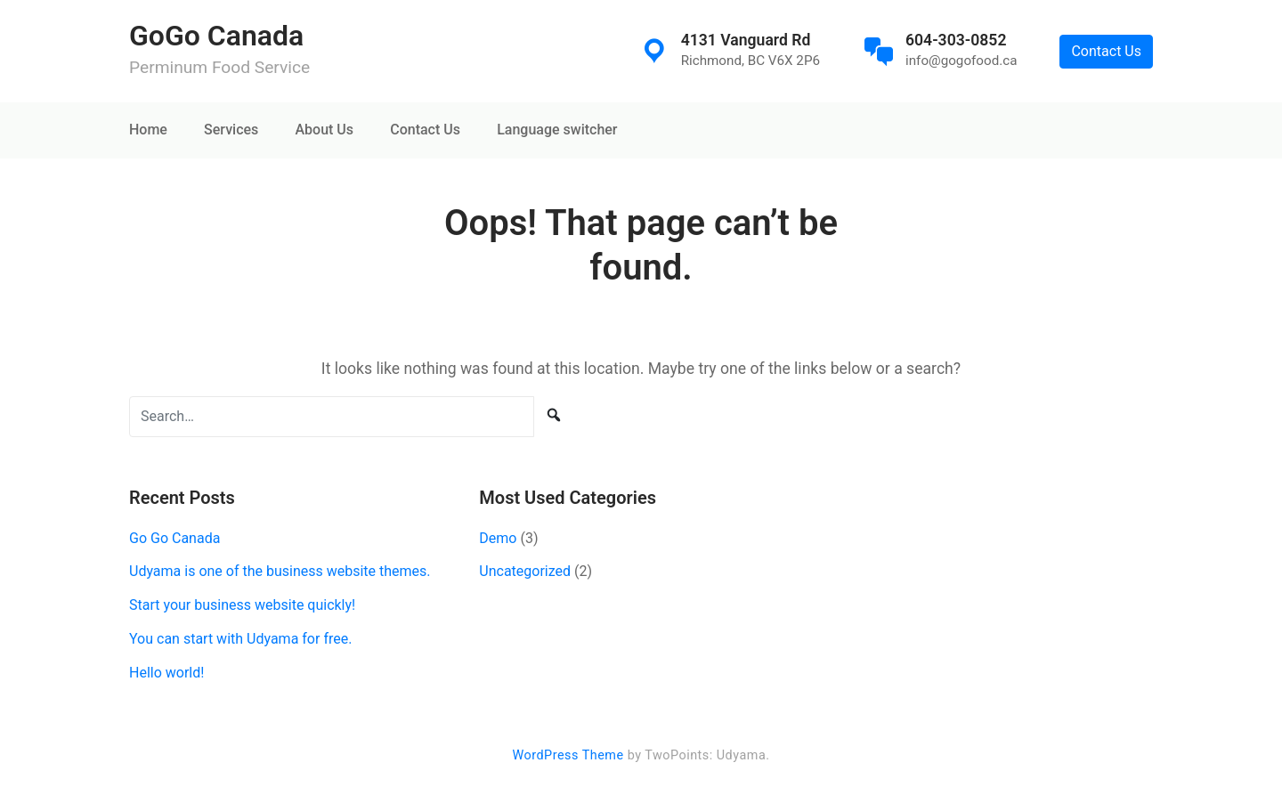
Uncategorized (525, 571)
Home (148, 129)
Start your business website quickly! (242, 604)
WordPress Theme (567, 755)
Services (231, 129)
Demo (497, 538)
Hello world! (166, 672)
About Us (324, 129)
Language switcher (557, 129)
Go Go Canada (174, 538)
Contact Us (1106, 51)
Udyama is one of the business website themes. (280, 571)
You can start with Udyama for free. (240, 638)
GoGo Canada (216, 36)
